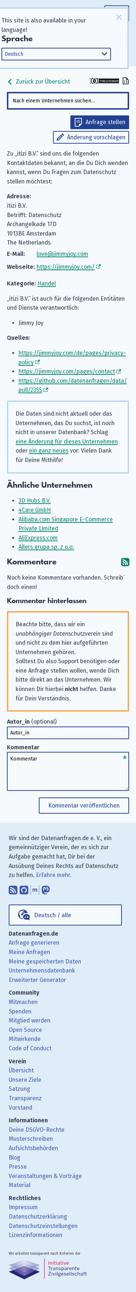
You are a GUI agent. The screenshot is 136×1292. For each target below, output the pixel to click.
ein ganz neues (49, 450)
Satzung (19, 1088)
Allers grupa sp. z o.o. (46, 546)
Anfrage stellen (105, 122)
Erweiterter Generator (37, 980)
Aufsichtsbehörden (33, 1148)
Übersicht (21, 1070)
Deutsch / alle (52, 915)
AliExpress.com (38, 537)
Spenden (20, 1011)
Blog (14, 1157)
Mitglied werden (29, 1020)
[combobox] (68, 101)
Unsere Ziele (25, 1079)
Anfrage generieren (34, 942)
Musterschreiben (31, 1138)
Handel (46, 283)
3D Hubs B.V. (34, 500)
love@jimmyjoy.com (62, 253)
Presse (18, 1166)
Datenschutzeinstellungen (43, 1226)
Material (19, 1185)
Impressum (23, 1207)
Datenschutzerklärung (38, 1216)
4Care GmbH (34, 510)
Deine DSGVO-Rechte (37, 1129)
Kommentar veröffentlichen (84, 805)
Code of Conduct (30, 1048)
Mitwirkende (25, 1038)
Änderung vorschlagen (96, 137)
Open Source (25, 1029)
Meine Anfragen (29, 952)
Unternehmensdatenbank (42, 970)
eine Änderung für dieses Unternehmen (67, 441)
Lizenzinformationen (35, 1235)
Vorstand (20, 1107)
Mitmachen (23, 1002)
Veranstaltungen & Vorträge (45, 1176)
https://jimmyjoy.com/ (66, 266)
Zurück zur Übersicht (38, 81)
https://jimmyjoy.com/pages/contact (66, 371)
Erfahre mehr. (53, 875)
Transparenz (25, 1098)
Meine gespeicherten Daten (45, 961)
